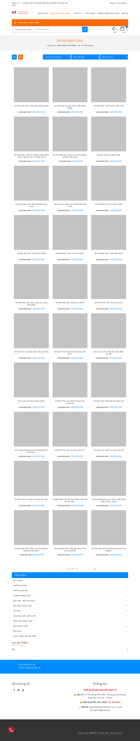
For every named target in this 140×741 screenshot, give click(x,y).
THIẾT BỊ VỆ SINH (20, 585)
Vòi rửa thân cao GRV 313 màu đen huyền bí (70, 402)
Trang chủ (43, 13)
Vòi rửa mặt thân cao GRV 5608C (108, 204)
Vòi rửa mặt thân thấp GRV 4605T (70, 302)
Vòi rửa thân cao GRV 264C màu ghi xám (31, 352)
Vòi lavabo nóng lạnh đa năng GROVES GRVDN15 (31, 451)
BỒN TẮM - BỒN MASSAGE (24, 601)
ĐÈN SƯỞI (17, 631)
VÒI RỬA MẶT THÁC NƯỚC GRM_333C (108, 106)
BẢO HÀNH (90, 13)
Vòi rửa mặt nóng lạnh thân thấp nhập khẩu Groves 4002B (109, 500)
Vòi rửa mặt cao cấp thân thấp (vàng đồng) (70, 107)
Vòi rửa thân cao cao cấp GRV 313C (70, 450)
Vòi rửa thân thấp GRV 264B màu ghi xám (70, 353)
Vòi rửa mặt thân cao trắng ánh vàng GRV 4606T (31, 303)
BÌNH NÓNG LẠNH (20, 626)
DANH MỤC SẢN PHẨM (61, 13)
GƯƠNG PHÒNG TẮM (21, 595)
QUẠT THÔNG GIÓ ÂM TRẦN (24, 636)
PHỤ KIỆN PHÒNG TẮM (22, 606)
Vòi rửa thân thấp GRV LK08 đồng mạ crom (31, 205)
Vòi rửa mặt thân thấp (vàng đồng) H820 (31, 106)
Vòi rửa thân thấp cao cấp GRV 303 (109, 450)
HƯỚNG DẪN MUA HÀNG (108, 13)
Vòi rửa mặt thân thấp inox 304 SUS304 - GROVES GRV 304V (70, 156)
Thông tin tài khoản (118, 3)
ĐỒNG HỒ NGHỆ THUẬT (23, 621)
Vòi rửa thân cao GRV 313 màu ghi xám (31, 499)
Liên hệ (124, 13)
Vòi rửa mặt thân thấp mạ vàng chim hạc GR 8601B (70, 549)
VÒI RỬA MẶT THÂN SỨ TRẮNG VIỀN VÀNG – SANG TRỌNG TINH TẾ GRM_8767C (31, 156)
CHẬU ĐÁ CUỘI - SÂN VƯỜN (24, 616)
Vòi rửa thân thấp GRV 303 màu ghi (108, 401)
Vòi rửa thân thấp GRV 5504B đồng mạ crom (70, 205)
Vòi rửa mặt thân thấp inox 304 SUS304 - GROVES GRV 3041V (31, 549)
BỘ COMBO (18, 580)
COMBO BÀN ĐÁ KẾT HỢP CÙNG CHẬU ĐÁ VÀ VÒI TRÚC (70, 500)
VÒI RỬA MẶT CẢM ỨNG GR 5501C (109, 302)
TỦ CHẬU (17, 611)
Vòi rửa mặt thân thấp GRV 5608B (31, 253)
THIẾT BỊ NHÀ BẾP (20, 590)
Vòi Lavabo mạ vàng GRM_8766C (31, 401)
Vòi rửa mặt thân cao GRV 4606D (70, 253)
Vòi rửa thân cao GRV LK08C (109, 155)
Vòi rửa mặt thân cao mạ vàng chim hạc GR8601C (109, 549)
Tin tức (79, 13)
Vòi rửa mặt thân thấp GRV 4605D (108, 253)
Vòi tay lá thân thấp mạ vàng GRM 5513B (108, 353)
